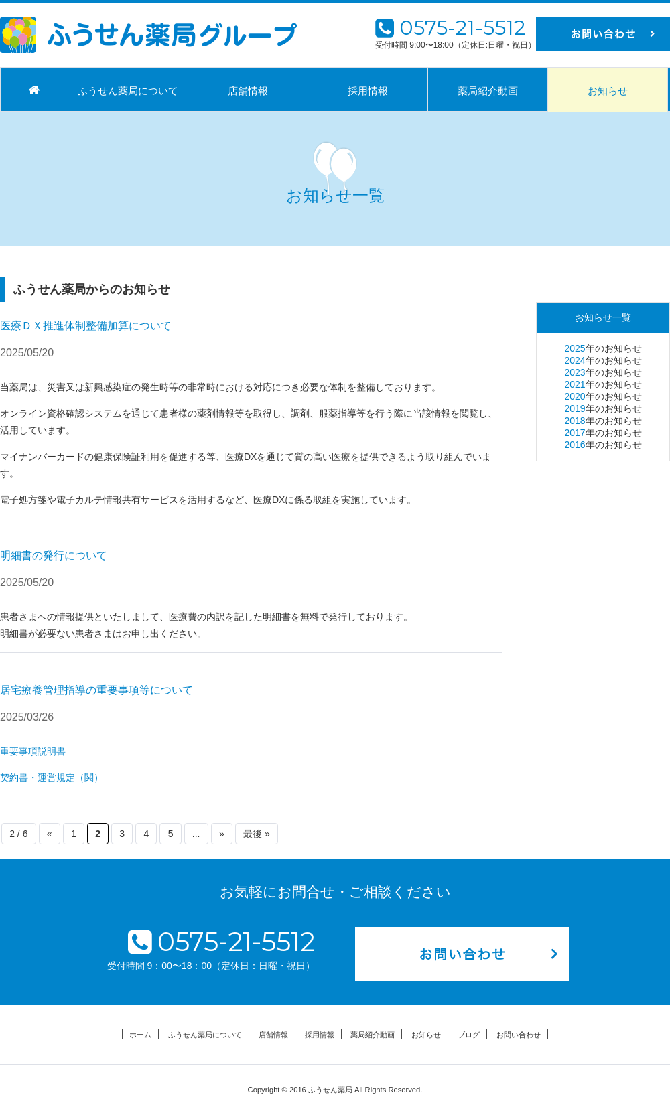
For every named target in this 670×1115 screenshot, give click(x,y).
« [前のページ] (49, 833)
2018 (574, 420)
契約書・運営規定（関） (51, 777)
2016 (574, 444)
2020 (574, 396)
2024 (574, 360)
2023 (574, 372)
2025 (574, 348)
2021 (574, 384)
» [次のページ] (221, 833)
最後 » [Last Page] (256, 833)
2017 (574, 432)
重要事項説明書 (33, 751)
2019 (574, 408)
